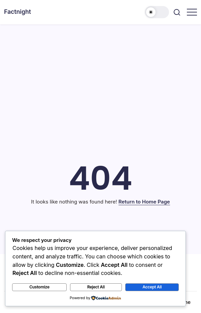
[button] (157, 12)
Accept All (152, 286)
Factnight (17, 11)
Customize (39, 286)
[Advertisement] (100, 75)
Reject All (96, 286)
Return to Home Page (144, 201)
